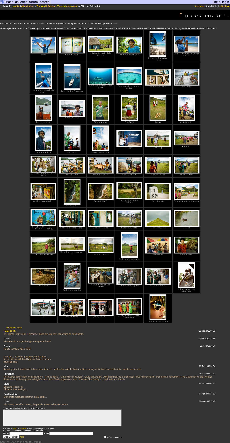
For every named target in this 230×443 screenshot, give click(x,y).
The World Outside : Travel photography (57, 6)
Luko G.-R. (10, 331)
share (19, 327)
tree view (199, 6)
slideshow (224, 6)
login (15, 428)
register (23, 428)
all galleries (27, 6)
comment (10, 327)
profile (16, 6)
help (22, 437)
